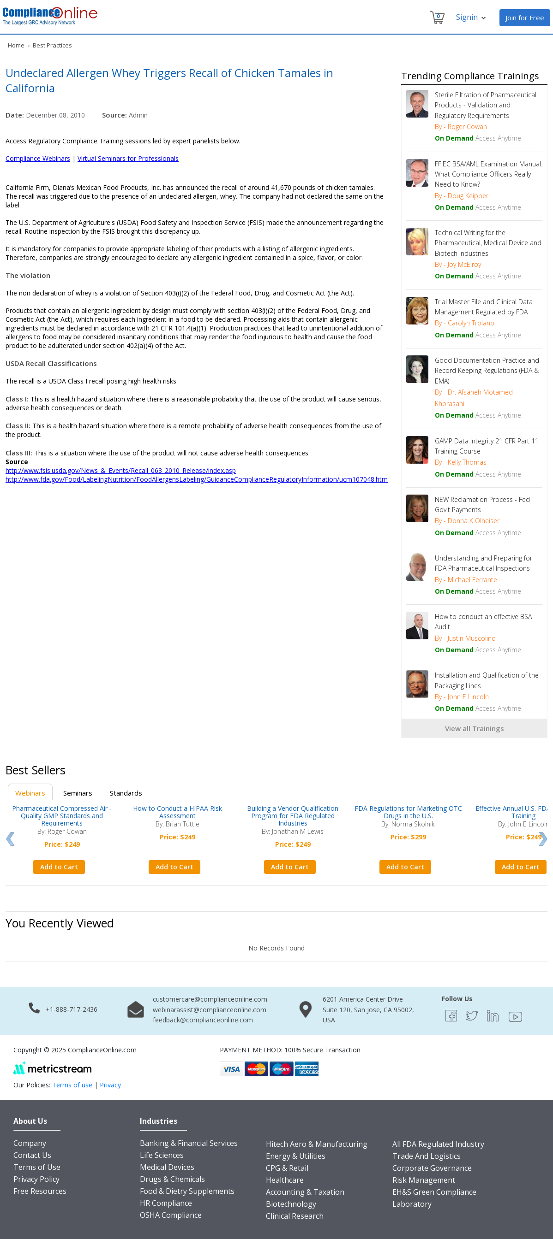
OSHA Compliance (171, 1215)
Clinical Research (295, 1216)
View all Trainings (474, 728)
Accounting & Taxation (305, 1192)
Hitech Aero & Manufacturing (316, 1144)
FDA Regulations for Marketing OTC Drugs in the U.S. (408, 812)
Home (16, 45)
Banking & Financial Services (189, 1143)
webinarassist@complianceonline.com (209, 1009)
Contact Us (32, 1155)
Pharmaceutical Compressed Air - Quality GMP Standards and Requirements (62, 815)
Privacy (110, 1084)
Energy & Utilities (295, 1156)
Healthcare (285, 1180)
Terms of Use (36, 1167)
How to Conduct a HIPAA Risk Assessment (177, 812)
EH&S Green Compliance (434, 1192)
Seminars (77, 792)
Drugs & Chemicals (172, 1179)
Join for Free (524, 17)
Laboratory (412, 1204)
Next (543, 839)
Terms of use (72, 1084)
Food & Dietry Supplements (187, 1191)
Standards (126, 792)
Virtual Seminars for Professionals (128, 158)
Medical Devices (167, 1167)
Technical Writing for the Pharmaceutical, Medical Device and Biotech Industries (488, 243)
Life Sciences (162, 1155)
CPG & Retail (287, 1168)
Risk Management (423, 1180)
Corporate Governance (432, 1168)
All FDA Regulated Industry (438, 1144)
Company (29, 1143)
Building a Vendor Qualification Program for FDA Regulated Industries (292, 815)
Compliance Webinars (38, 158)
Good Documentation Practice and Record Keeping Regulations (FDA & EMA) (487, 370)
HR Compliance (166, 1203)
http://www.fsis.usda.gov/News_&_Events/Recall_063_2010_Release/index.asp (121, 470)
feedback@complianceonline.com (203, 1019)
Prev (10, 839)
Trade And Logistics (426, 1156)
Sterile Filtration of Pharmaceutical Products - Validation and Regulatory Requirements (485, 105)
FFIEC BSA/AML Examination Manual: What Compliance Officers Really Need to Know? (488, 174)
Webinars (30, 792)
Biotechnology (291, 1204)
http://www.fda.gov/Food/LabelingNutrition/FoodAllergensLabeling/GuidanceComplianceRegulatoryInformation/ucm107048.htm (197, 479)
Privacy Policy (36, 1179)
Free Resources (39, 1191)
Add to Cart (59, 866)
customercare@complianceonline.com (210, 999)
